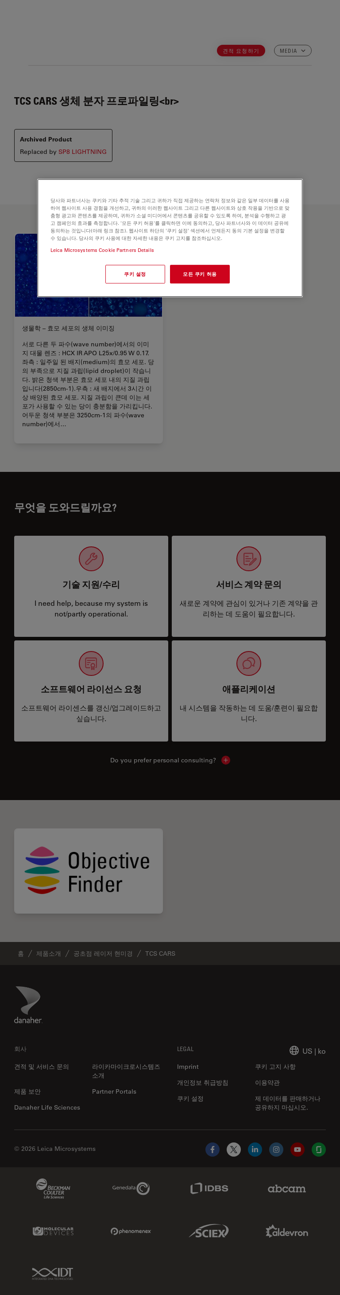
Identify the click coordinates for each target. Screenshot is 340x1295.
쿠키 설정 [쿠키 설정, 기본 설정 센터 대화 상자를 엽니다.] (135, 274)
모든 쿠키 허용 (200, 274)
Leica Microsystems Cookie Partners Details (102, 250)
